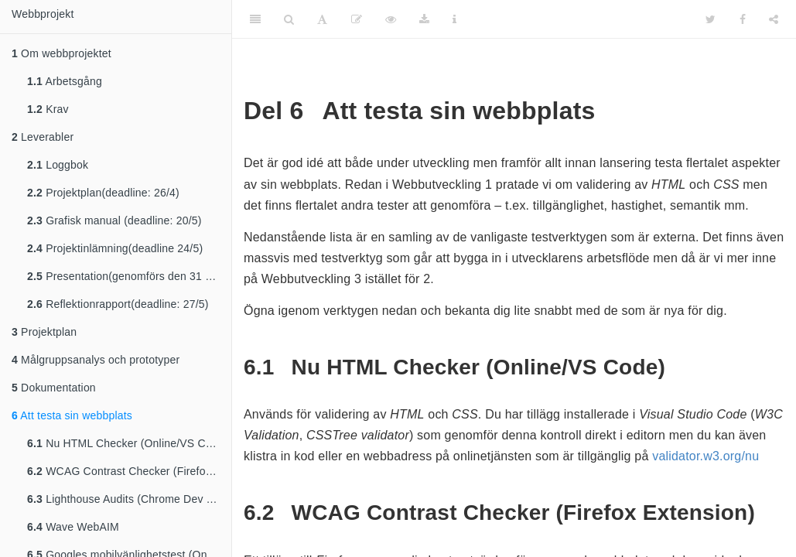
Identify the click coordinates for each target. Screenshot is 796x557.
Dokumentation (54, 387)
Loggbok (57, 165)
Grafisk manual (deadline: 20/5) (114, 220)
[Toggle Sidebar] (255, 19)
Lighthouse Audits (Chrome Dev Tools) (129, 499)
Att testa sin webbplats (72, 415)
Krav (48, 109)
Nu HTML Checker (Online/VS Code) (127, 443)
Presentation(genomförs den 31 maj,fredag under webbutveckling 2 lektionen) (129, 276)
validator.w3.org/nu (705, 456)
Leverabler (42, 137)
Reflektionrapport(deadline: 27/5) (118, 304)
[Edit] (357, 19)
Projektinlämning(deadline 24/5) (115, 248)
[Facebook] (742, 19)
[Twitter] (710, 19)
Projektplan (44, 332)
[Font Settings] (322, 19)
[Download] (424, 19)
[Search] (289, 19)
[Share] (773, 19)
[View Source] (391, 19)
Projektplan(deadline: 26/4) (103, 192)
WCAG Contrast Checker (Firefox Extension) (129, 471)
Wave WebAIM (73, 527)
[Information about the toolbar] (454, 19)
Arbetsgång (64, 81)
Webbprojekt (43, 14)
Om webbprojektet (61, 53)
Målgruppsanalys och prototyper (95, 360)
